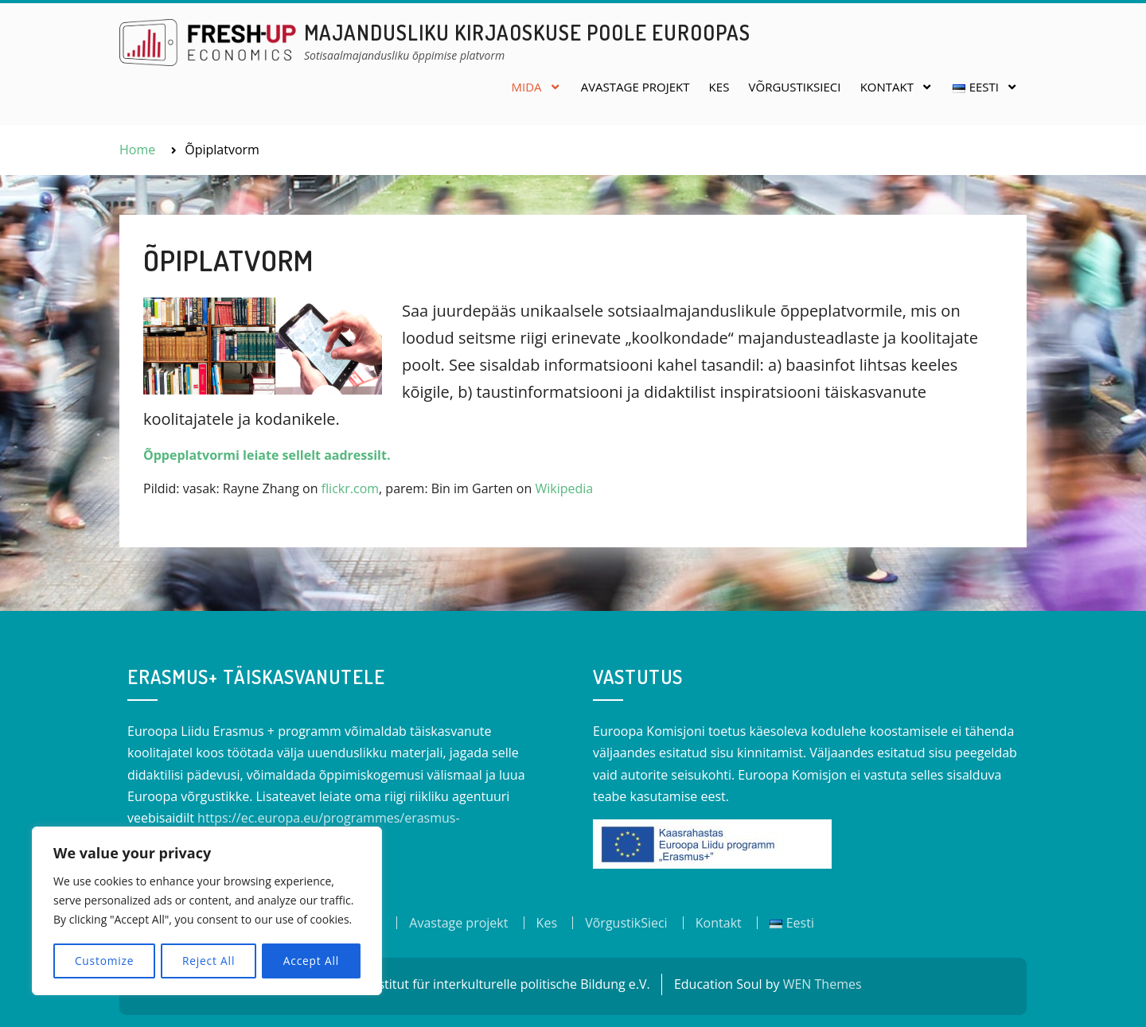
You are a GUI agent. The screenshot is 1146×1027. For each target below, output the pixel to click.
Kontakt (887, 87)
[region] (207, 911)
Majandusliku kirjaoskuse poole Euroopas (527, 32)
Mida (526, 87)
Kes (719, 87)
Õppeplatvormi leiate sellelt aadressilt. (266, 455)
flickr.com (350, 488)
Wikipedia (564, 488)
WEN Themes (822, 984)
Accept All (312, 960)
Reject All (208, 960)
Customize (103, 960)
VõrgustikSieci (795, 87)
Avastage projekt (635, 87)
